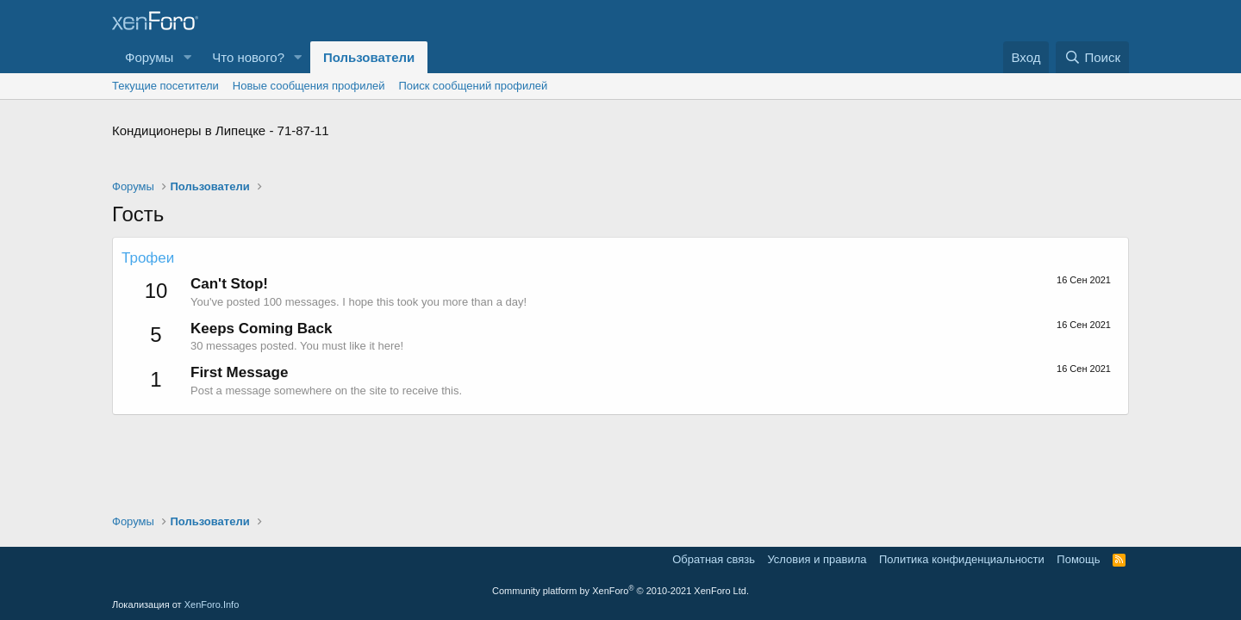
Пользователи (369, 57)
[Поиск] (1092, 57)
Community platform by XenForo (620, 591)
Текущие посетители (165, 85)
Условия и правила (816, 559)
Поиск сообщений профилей (472, 85)
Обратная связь (713, 559)
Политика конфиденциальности (962, 559)
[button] (187, 57)
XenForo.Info (212, 604)
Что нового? (248, 57)
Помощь (1078, 559)
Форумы (149, 57)
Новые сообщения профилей (309, 85)
